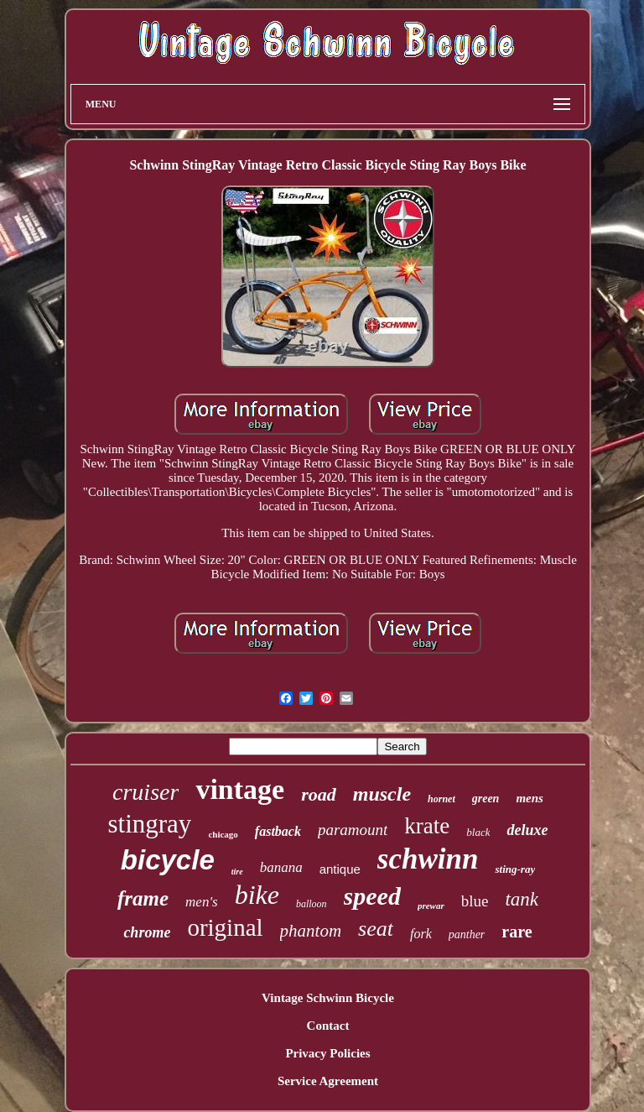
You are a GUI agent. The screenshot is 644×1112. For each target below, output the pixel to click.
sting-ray (515, 869)
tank (521, 899)
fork (421, 934)
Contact (328, 1025)
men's (201, 902)
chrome (146, 932)
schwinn (428, 859)
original (224, 927)
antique (340, 869)
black (478, 832)
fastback (278, 831)
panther (467, 934)
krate (426, 825)
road (318, 794)
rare (516, 931)
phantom (311, 931)
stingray (150, 823)
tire (237, 871)
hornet (441, 799)
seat (375, 928)
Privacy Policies (327, 1053)
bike (257, 895)
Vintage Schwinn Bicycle (328, 998)
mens (529, 798)
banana (281, 867)
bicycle (168, 859)
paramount (352, 829)
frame (143, 898)
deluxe (527, 830)
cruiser (145, 792)
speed (372, 896)
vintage (239, 789)
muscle (382, 794)
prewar (431, 906)
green (486, 798)
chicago (222, 834)
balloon (311, 904)
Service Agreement (328, 1081)
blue (475, 901)
